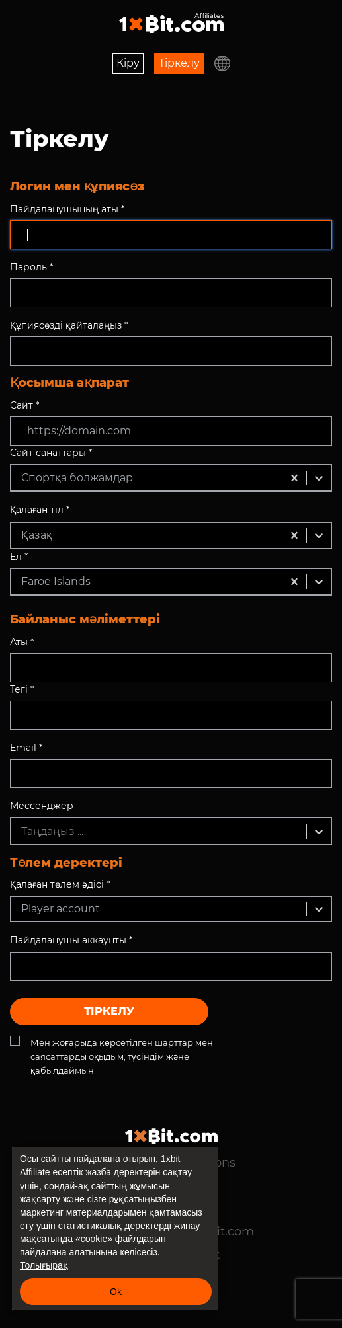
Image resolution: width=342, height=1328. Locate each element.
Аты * (22, 642)
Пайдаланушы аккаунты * (71, 940)
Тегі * (22, 689)
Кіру (128, 63)
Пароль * (31, 267)
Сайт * (24, 405)
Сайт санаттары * (51, 453)
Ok (116, 1291)
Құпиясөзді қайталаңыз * (69, 325)
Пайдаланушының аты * (67, 209)
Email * (26, 748)
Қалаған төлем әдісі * (60, 884)
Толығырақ (44, 1265)
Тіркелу (179, 63)
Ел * (19, 557)
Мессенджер (41, 806)
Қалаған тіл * (39, 510)
